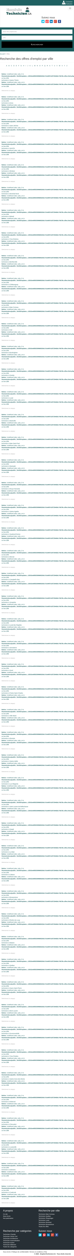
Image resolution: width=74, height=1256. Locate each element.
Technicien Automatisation (11, 1240)
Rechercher (37, 44)
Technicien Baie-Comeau (47, 1214)
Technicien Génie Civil (10, 1236)
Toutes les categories (10, 1247)
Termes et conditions (36, 1252)
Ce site (5, 1214)
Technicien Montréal (45, 1222)
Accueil (2, 54)
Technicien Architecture (10, 1238)
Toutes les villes (44, 1226)
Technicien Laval (44, 1220)
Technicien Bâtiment (9, 1244)
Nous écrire (7, 1216)
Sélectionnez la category (8, 90)
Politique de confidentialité (20, 1252)
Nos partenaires (8, 1218)
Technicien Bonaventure (46, 1224)
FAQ (45, 1252)
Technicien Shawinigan (46, 1218)
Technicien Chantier (9, 1234)
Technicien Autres (8, 1242)
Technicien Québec (45, 1216)
